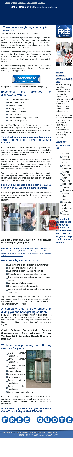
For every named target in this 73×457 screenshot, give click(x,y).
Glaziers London (26, 432)
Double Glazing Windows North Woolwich (12, 256)
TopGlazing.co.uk (50, 435)
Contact (41, 3)
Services (22, 3)
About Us (45, 432)
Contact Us (53, 432)
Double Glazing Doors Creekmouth (41, 253)
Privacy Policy (37, 432)
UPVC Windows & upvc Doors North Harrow (19, 253)
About (34, 3)
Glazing (2, 432)
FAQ (18, 432)
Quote (14, 3)
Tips (29, 3)
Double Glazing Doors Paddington (28, 251)
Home (7, 3)
